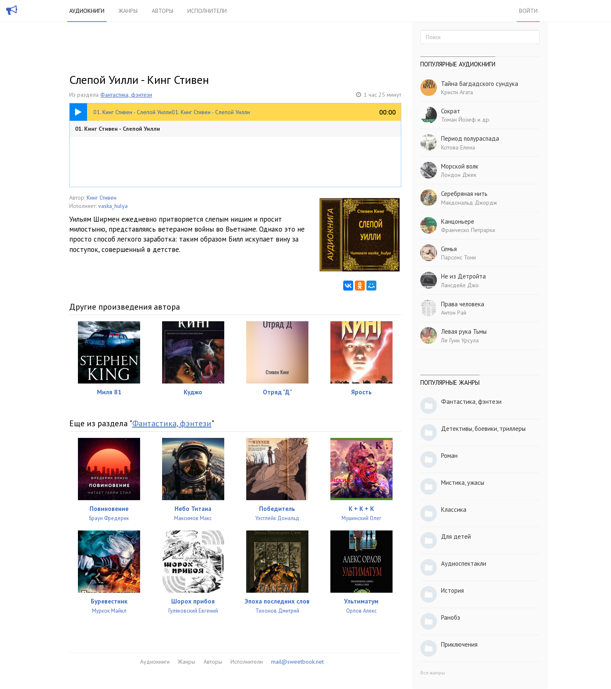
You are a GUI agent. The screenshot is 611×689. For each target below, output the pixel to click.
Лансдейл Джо (460, 285)
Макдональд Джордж (469, 202)
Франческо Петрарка (468, 230)
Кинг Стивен (101, 197)
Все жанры (432, 672)
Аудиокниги (86, 11)
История (452, 590)
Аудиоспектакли (463, 563)
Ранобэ (450, 617)
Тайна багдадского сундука (479, 84)
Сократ (450, 111)
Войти (528, 11)
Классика (453, 509)
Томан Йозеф (458, 119)
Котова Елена (458, 147)
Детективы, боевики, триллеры (483, 428)
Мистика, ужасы (462, 482)
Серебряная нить (464, 194)
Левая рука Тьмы (464, 331)
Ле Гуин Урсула (460, 340)
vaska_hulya (113, 206)
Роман (449, 455)
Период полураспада (470, 138)
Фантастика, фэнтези (126, 94)
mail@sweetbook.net (297, 661)
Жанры (128, 11)
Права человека (462, 304)
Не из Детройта (463, 276)
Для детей (456, 536)
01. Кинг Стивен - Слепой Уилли (117, 128)
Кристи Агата (457, 92)
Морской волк (459, 166)
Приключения (459, 644)
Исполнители (207, 11)
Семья (449, 249)
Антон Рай (453, 312)
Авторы (162, 11)
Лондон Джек (458, 174)
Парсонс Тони (458, 257)
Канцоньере (457, 221)
